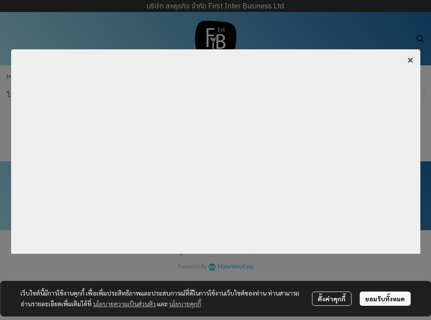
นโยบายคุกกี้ (185, 304)
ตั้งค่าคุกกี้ (332, 299)
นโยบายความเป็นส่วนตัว (124, 304)
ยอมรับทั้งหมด (385, 299)
